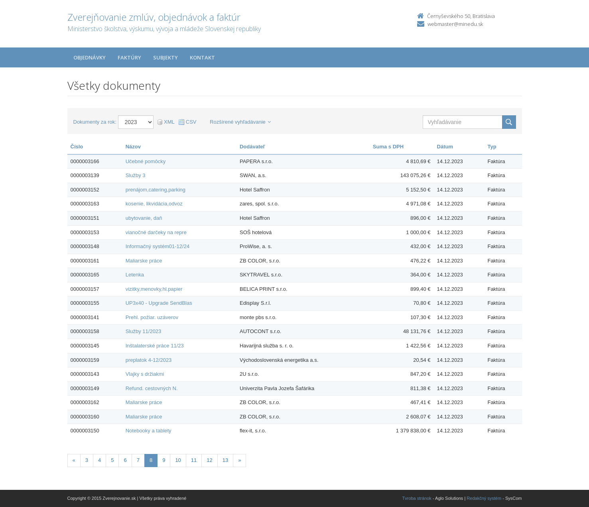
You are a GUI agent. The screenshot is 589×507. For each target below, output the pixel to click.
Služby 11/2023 (144, 331)
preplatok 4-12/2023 (149, 360)
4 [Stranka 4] (99, 460)
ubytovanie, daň (144, 218)
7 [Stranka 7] (138, 460)
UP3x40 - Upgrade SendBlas (159, 303)
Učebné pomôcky (145, 161)
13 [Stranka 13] (225, 460)
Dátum (445, 147)
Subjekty (165, 57)
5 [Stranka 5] (112, 460)
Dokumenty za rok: (94, 122)
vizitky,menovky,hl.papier (154, 289)
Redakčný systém (484, 498)
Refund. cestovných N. (152, 388)
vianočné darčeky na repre (156, 232)
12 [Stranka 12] (209, 460)
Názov (133, 147)
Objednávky (89, 57)
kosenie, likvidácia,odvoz (154, 204)
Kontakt (202, 57)
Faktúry (129, 57)
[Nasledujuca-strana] (239, 460)
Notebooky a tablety (148, 431)
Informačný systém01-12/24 (157, 246)
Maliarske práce (144, 261)
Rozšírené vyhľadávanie (240, 122)
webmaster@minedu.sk (455, 24)
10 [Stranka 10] (178, 460)
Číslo (77, 147)
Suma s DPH (388, 147)
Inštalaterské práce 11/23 (155, 346)
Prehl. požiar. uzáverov (152, 317)
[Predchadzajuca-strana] (74, 460)
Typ (491, 147)
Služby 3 (136, 175)
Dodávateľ (252, 147)
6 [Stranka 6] (125, 460)
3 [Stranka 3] (86, 460)
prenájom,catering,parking (155, 190)
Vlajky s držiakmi (145, 374)
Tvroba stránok (416, 498)
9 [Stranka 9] (163, 460)
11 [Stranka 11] (194, 460)
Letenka (135, 275)
